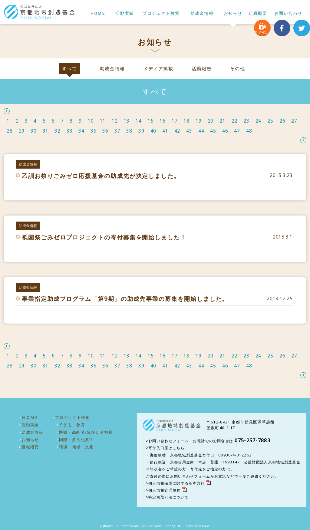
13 (127, 121)
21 (222, 121)
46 (225, 131)
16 (163, 121)
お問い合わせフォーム (168, 440)
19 (199, 121)
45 (213, 131)
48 (249, 131)
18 (186, 121)
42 (177, 131)
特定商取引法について (168, 497)
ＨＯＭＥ (97, 13)
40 (153, 131)
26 (282, 121)
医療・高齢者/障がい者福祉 (86, 432)
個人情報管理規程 (164, 490)
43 (189, 131)
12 (115, 121)
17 (175, 121)
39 (141, 131)
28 (10, 131)
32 (57, 131)
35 (94, 131)
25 (270, 121)
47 (237, 131)
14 (139, 121)
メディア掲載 (158, 68)
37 (117, 131)
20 (211, 121)
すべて (69, 68)
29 (22, 131)
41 (165, 131)
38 (129, 131)
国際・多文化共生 (76, 439)
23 (246, 121)
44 (201, 131)
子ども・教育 (72, 424)
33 (70, 131)
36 (105, 131)
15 (151, 121)
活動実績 (124, 13)
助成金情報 (202, 13)
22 (235, 121)
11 (103, 121)
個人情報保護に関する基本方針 (176, 483)
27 (294, 121)
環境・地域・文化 (76, 446)
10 (91, 121)
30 (34, 131)
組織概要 (258, 13)
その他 (237, 68)
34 (81, 131)
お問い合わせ (288, 13)
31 (46, 131)
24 (259, 121)
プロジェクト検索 (161, 13)
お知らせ (233, 13)
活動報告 (202, 68)
